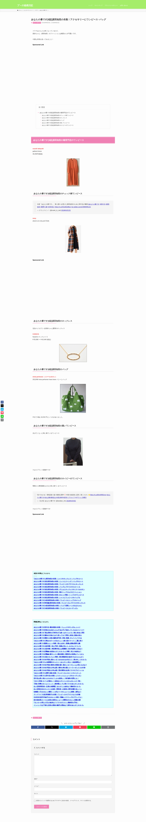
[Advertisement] (73, 59)
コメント (36, 754)
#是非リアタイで (69, 497)
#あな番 (47, 497)
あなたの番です (36, 22)
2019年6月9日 (71, 501)
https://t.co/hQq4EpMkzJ (63, 207)
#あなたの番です (93, 204)
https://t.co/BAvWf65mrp (98, 495)
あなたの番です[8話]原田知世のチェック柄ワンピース (57, 115)
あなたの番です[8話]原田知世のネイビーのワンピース (57, 125)
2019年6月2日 (66, 210)
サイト (36, 793)
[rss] (125, 1)
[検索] (127, 1)
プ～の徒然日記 (25, 5)
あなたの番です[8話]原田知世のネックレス (54, 118)
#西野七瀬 (43, 207)
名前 (36, 779)
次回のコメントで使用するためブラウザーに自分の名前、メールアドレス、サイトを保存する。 (64, 800)
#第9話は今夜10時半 (57, 497)
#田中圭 (102, 204)
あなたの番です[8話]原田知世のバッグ (53, 120)
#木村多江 (51, 207)
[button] (38, 727)
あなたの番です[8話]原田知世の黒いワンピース (56, 123)
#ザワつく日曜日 (81, 497)
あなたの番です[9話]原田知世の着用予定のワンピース (58, 112)
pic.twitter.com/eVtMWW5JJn (81, 207)
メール (36, 786)
